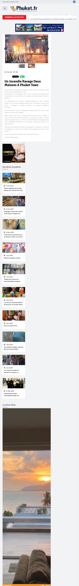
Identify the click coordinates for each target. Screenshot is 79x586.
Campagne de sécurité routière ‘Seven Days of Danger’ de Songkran (54, 30)
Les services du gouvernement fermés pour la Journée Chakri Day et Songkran (14, 303)
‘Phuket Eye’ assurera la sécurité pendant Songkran (14, 280)
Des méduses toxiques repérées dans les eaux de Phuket (14, 348)
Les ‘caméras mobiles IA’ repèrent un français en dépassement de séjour (14, 371)
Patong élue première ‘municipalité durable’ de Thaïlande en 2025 (14, 394)
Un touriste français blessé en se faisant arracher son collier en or (14, 236)
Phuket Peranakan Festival (14, 258)
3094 (15, 73)
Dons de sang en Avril (14, 326)
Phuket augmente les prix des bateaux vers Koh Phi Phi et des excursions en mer (14, 189)
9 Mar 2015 (8, 73)
